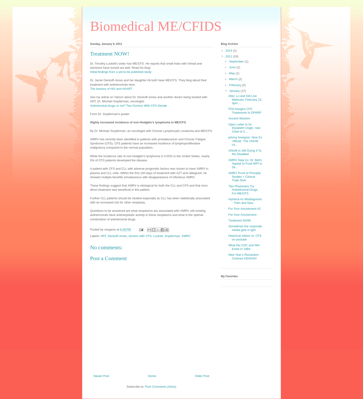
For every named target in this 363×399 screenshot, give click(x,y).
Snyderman (172, 236)
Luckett (158, 236)
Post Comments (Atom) (160, 386)
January (235, 91)
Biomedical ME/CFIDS (156, 26)
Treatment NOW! (239, 220)
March (233, 79)
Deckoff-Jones (117, 236)
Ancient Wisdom (239, 118)
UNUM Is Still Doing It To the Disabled (244, 152)
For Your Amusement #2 (244, 208)
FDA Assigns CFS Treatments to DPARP (244, 110)
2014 (229, 50)
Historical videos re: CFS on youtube (244, 237)
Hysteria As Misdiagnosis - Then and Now (245, 201)
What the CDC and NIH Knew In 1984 (244, 247)
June (233, 67)
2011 (229, 56)
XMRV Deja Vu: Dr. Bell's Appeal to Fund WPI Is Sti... (245, 163)
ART (103, 236)
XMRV (186, 236)
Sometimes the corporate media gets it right (245, 228)
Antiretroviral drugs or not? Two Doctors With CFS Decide (128, 105)
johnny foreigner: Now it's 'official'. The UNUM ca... (245, 141)
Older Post (202, 376)
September (237, 61)
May (232, 73)
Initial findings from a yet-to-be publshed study (120, 72)
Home (152, 376)
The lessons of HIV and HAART (111, 88)
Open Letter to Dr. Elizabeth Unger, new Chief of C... (244, 128)
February (235, 85)
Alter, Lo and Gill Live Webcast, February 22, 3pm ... (245, 99)
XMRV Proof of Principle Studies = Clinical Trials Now (244, 176)
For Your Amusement (242, 214)
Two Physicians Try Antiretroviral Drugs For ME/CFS (242, 189)
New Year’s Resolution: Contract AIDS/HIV (243, 256)
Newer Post (101, 376)
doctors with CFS (139, 236)
